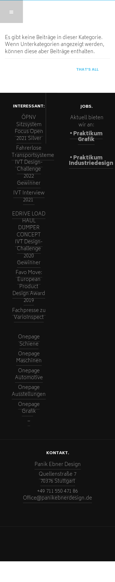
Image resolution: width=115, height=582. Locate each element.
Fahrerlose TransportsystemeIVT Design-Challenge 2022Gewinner (33, 166)
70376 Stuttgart (57, 481)
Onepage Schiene (29, 340)
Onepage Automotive (29, 374)
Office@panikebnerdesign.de (57, 498)
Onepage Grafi (29, 408)
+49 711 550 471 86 (57, 491)
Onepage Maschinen (29, 357)
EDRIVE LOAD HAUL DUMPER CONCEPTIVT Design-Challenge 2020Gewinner (28, 238)
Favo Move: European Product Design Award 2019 (28, 287)
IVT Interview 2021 (29, 197)
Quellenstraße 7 (57, 474)
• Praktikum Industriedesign (91, 161)
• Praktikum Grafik (86, 137)
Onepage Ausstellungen (29, 391)
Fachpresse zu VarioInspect (29, 314)
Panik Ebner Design (57, 464)
